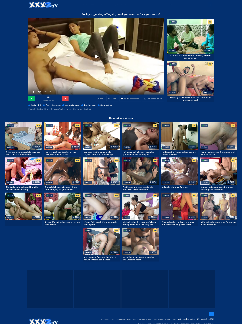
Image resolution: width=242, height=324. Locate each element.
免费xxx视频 (209, 319)
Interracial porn (72, 105)
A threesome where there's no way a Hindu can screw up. (190, 56)
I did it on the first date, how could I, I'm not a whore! (179, 153)
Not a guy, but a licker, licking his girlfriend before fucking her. (138, 153)
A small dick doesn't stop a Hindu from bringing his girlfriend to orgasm (61, 188)
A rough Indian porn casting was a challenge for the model (217, 188)
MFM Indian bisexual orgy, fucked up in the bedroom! (218, 223)
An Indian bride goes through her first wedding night (139, 258)
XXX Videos (105, 4)
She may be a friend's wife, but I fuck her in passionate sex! (190, 98)
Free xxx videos (121, 319)
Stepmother (106, 105)
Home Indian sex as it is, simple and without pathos (218, 153)
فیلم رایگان (200, 319)
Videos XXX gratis (135, 319)
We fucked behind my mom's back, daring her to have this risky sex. (139, 223)
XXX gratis (136, 4)
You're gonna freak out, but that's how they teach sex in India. (100, 258)
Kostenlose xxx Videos (167, 319)
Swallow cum (90, 105)
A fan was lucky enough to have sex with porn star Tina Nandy (23, 153)
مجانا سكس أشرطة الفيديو (186, 319)
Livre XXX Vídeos (150, 319)
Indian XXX (36, 105)
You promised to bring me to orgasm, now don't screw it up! (98, 153)
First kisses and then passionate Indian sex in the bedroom (138, 188)
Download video (154, 98)
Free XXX (121, 4)
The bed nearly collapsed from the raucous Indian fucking (22, 188)
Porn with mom (53, 105)
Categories (88, 4)
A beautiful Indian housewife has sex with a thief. (62, 223)
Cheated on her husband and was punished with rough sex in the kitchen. (178, 223)
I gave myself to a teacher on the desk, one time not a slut (60, 153)
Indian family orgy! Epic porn (175, 187)
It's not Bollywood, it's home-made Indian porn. (100, 223)
